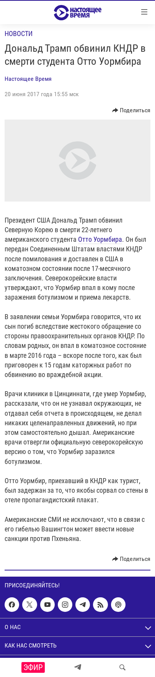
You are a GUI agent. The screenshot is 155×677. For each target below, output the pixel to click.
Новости (19, 34)
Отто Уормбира (100, 239)
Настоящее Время (28, 78)
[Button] (131, 110)
